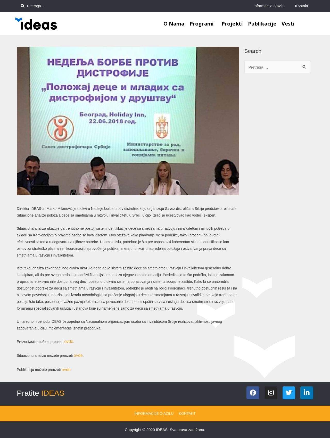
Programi (202, 23)
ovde (68, 341)
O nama (173, 23)
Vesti (288, 23)
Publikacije (262, 23)
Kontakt (301, 6)
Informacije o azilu (269, 6)
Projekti (232, 23)
